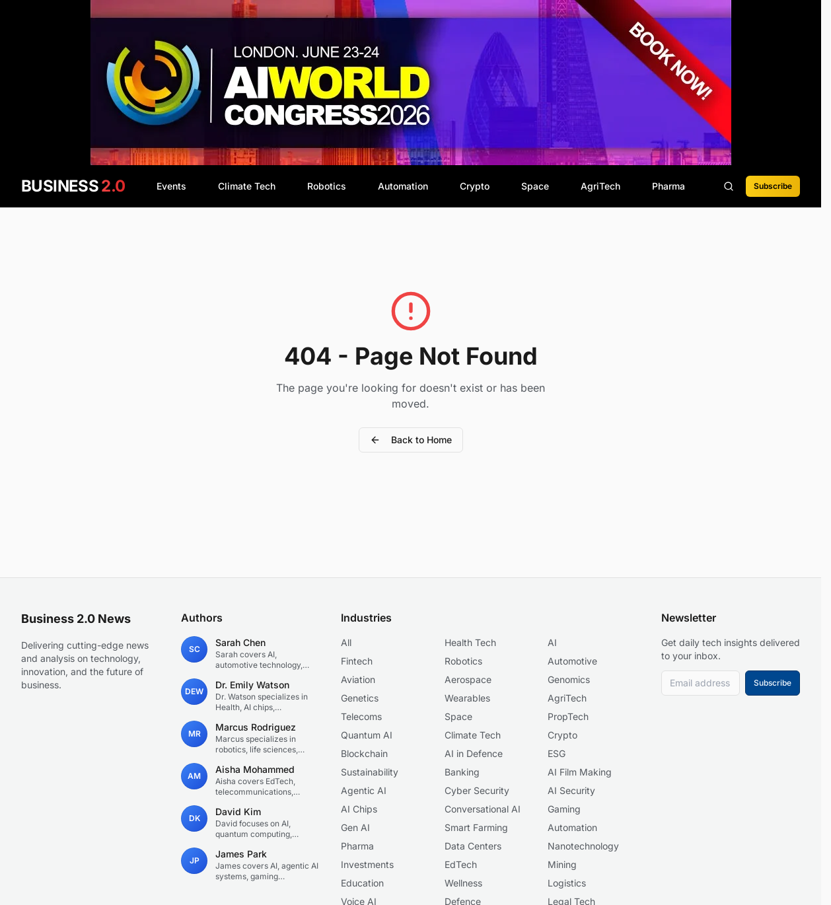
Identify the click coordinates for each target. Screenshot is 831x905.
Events (171, 186)
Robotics (326, 186)
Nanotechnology (583, 845)
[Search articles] (729, 186)
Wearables (467, 698)
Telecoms (361, 716)
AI (552, 642)
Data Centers (473, 845)
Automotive (572, 661)
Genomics (569, 679)
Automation (403, 186)
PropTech (568, 716)
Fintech (357, 661)
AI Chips (359, 808)
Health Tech (470, 642)
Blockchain (364, 753)
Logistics (567, 882)
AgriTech (600, 186)
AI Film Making (580, 772)
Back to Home (411, 439)
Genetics (360, 698)
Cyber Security (477, 790)
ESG (556, 753)
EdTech (461, 864)
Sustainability (369, 772)
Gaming (564, 808)
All (346, 642)
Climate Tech (246, 186)
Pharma (668, 186)
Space (535, 186)
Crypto (474, 186)
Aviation (358, 679)
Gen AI (355, 827)
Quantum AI (366, 735)
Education (362, 882)
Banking (462, 772)
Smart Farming (476, 827)
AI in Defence (474, 753)
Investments (367, 864)
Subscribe (773, 186)
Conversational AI (483, 808)
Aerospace (468, 679)
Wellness (463, 882)
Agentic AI (363, 790)
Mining (562, 864)
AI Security (571, 790)
